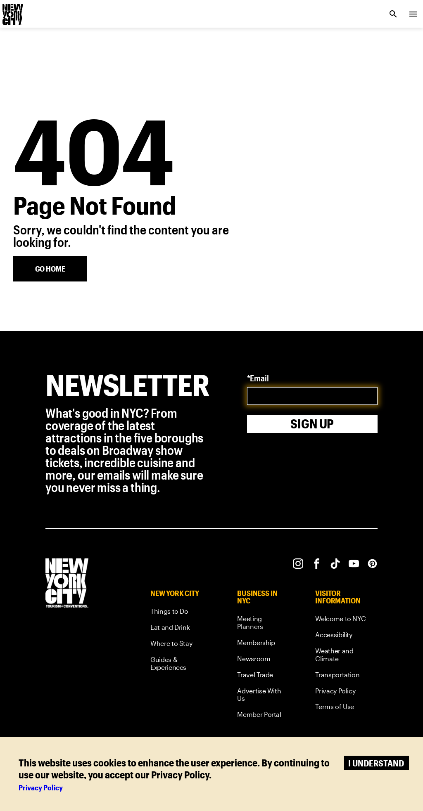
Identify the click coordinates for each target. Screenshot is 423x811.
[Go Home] (50, 268)
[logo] (12, 11)
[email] (312, 396)
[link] (178, 613)
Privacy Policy (41, 787)
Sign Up (312, 423)
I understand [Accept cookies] (376, 763)
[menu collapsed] (413, 14)
